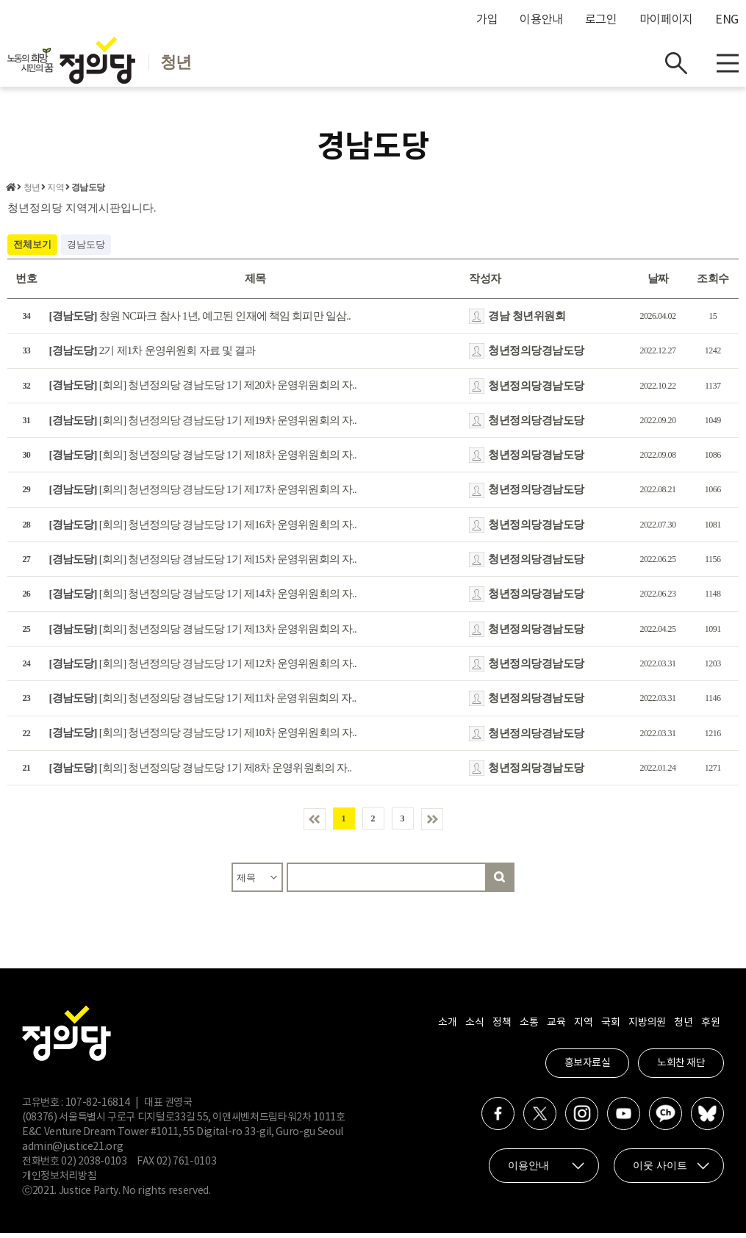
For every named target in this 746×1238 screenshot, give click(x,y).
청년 (32, 192)
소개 (447, 1028)
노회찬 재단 (681, 1068)
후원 (710, 1028)
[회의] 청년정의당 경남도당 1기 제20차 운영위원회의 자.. (202, 390)
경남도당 (87, 192)
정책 (501, 1028)
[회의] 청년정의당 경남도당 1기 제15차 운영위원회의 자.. (202, 563)
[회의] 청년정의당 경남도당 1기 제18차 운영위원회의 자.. (202, 459)
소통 (529, 1028)
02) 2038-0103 (93, 1167)
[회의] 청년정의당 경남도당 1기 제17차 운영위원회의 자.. (202, 494)
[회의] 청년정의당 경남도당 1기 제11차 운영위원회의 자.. (202, 703)
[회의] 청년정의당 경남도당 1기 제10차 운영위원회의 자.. (202, 738)
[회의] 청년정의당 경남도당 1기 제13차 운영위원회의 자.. (202, 633)
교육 (556, 1028)
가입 (487, 19)
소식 (474, 1028)
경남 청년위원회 (526, 320)
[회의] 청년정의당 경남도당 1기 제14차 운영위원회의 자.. (202, 599)
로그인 (601, 19)
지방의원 (646, 1028)
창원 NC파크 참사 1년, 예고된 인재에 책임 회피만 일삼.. (200, 320)
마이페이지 (666, 19)
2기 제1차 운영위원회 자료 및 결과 (152, 355)
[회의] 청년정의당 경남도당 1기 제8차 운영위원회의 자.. (200, 772)
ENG (727, 19)
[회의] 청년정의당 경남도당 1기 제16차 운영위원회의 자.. (202, 529)
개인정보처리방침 (59, 1181)
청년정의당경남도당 (536, 355)
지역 (55, 192)
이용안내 (541, 19)
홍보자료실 (587, 1068)
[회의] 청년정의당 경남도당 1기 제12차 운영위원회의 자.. (202, 668)
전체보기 (32, 248)
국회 (610, 1028)
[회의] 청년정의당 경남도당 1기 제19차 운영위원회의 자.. (202, 425)
